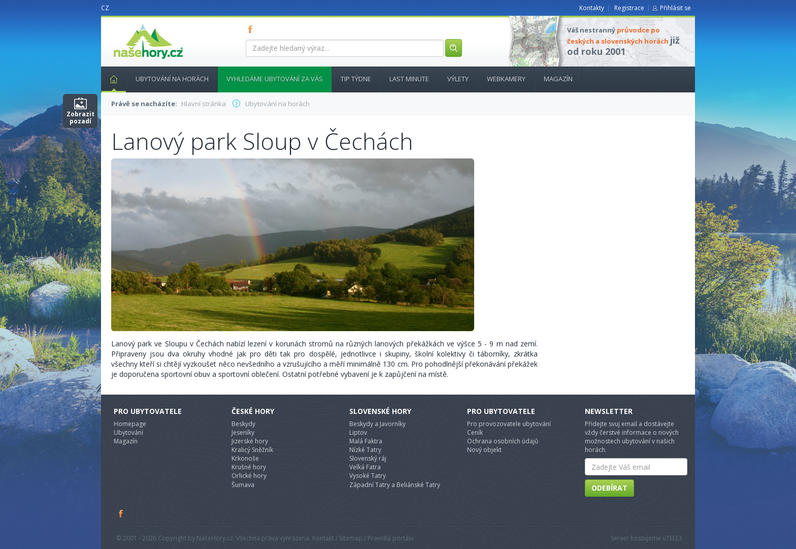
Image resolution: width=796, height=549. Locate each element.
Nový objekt (484, 449)
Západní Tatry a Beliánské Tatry (394, 484)
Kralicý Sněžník (252, 449)
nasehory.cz (130, 23)
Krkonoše (245, 458)
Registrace (629, 8)
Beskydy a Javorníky (377, 423)
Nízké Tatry (365, 449)
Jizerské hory (249, 441)
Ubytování (128, 432)
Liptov (358, 432)
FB (252, 29)
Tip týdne (356, 78)
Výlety (458, 78)
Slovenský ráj (367, 458)
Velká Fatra (365, 467)
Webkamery (506, 78)
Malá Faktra (365, 441)
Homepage (130, 423)
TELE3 (674, 538)
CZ (105, 8)
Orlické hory (249, 475)
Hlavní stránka (110, 78)
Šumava (242, 484)
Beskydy (243, 423)
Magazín (558, 78)
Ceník (475, 432)
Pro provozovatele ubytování (509, 423)
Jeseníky (242, 432)
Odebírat (609, 488)
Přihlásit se (675, 8)
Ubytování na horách (172, 78)
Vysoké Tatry (367, 475)
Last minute (409, 78)
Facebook (121, 513)
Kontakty (591, 8)
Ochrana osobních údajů (502, 441)
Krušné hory (248, 467)
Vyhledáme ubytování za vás (274, 78)
